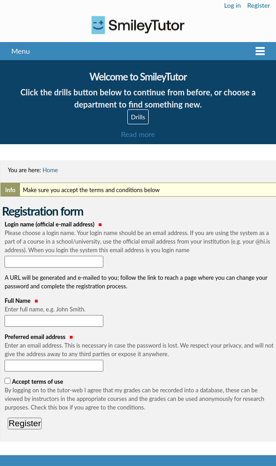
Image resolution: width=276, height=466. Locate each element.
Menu (20, 51)
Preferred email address (140, 346)
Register (258, 5)
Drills (138, 117)
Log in (232, 5)
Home (50, 170)
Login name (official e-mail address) (140, 238)
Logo (138, 25)
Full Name (140, 305)
